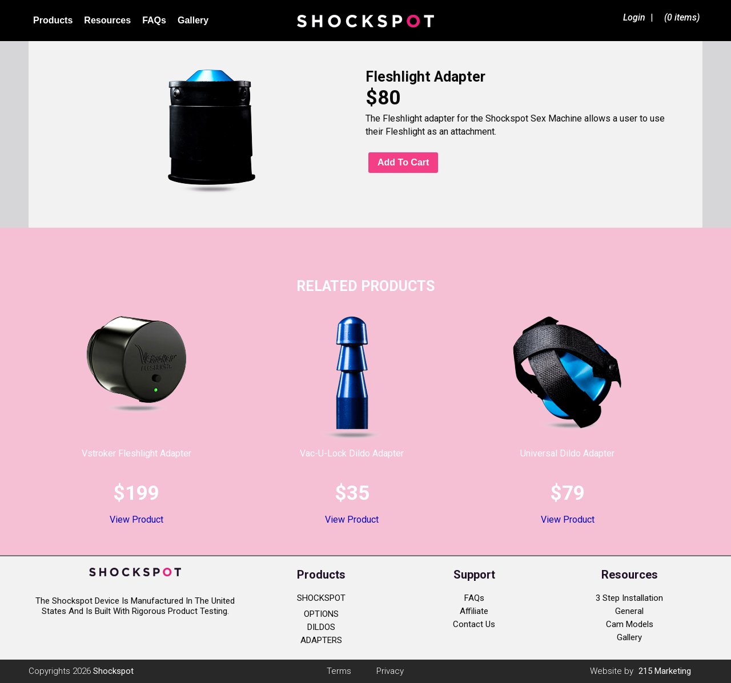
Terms (339, 671)
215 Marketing (664, 671)
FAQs (474, 598)
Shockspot (365, 20)
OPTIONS (321, 614)
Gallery (629, 637)
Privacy (390, 671)
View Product (136, 519)
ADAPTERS (321, 640)
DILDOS (321, 627)
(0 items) (682, 17)
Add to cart (403, 162)
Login (634, 17)
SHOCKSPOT (321, 598)
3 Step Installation (629, 598)
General (629, 611)
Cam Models (629, 624)
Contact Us (474, 624)
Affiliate (474, 611)
